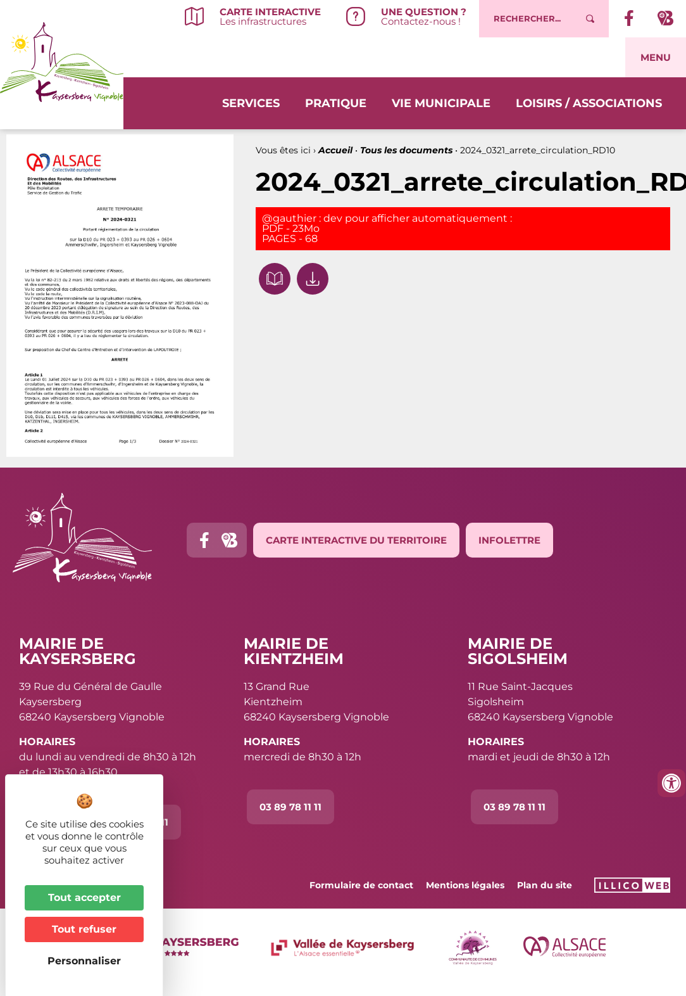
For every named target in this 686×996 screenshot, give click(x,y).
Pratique (335, 102)
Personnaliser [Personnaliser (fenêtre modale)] (84, 961)
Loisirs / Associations (589, 102)
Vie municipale (441, 102)
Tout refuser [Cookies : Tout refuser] (84, 929)
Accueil (335, 150)
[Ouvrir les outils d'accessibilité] (671, 783)
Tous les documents (406, 150)
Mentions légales (465, 885)
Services (251, 102)
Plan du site (544, 885)
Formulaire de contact (361, 885)
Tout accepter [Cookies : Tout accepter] (84, 897)
